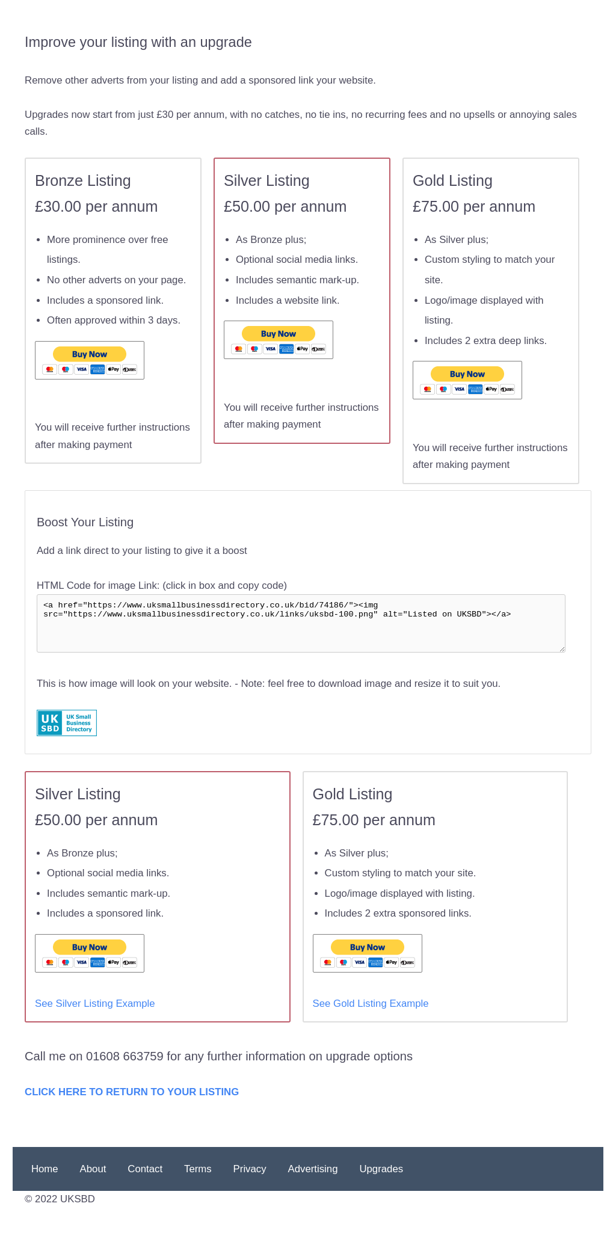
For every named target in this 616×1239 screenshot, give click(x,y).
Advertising (313, 1181)
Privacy (249, 1181)
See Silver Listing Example (95, 1015)
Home (44, 1181)
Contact (145, 1181)
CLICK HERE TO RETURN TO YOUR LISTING (132, 1104)
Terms (198, 1181)
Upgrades (381, 1181)
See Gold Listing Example (371, 1015)
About (93, 1181)
